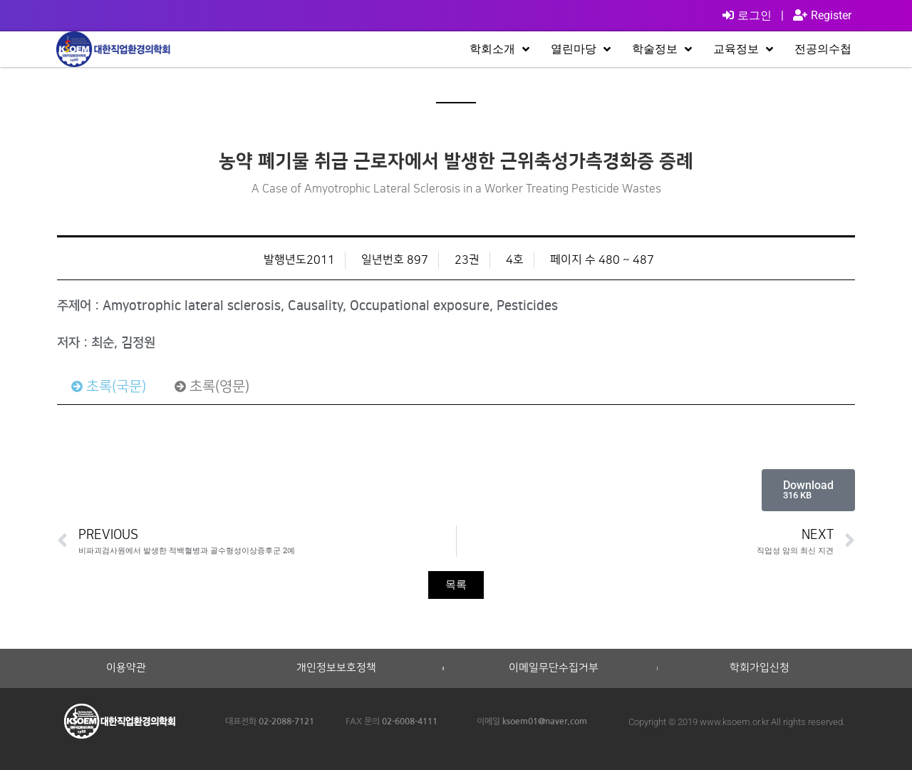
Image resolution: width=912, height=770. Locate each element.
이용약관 (126, 668)
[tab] (108, 386)
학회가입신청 (759, 668)
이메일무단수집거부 (553, 668)
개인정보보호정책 (336, 668)
